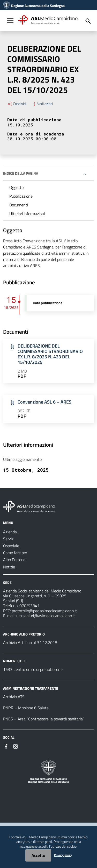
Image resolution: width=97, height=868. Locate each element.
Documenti (18, 205)
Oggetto (16, 187)
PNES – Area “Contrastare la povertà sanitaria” (43, 719)
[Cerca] (88, 21)
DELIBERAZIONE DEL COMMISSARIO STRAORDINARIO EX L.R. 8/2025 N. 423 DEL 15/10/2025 (50, 354)
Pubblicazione (21, 196)
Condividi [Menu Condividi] (16, 104)
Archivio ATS (14, 697)
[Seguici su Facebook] (6, 746)
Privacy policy (63, 855)
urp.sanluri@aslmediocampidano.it (45, 616)
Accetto (38, 855)
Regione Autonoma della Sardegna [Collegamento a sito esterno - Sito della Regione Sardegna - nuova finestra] (38, 5)
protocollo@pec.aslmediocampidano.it (44, 611)
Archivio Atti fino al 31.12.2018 (30, 642)
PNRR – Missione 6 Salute (26, 708)
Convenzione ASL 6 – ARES (44, 401)
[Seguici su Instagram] (15, 746)
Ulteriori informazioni (27, 214)
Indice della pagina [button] (20, 173)
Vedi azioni (42, 104)
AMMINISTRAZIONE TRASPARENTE (30, 688)
